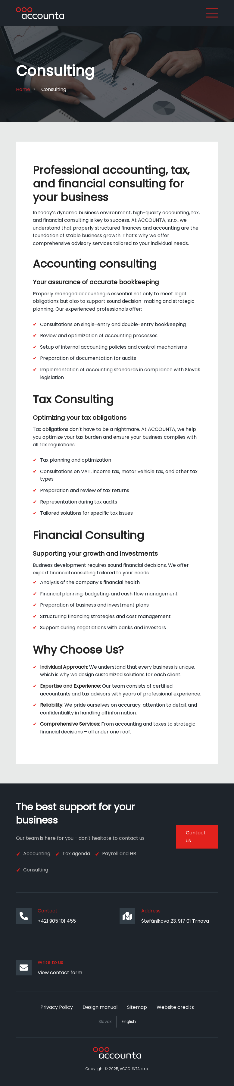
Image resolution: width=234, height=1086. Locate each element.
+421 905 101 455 (57, 921)
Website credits (175, 1007)
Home (23, 89)
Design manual (100, 1007)
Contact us (196, 836)
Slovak (105, 1022)
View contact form (60, 972)
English (129, 1022)
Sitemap (137, 1007)
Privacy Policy (56, 1007)
